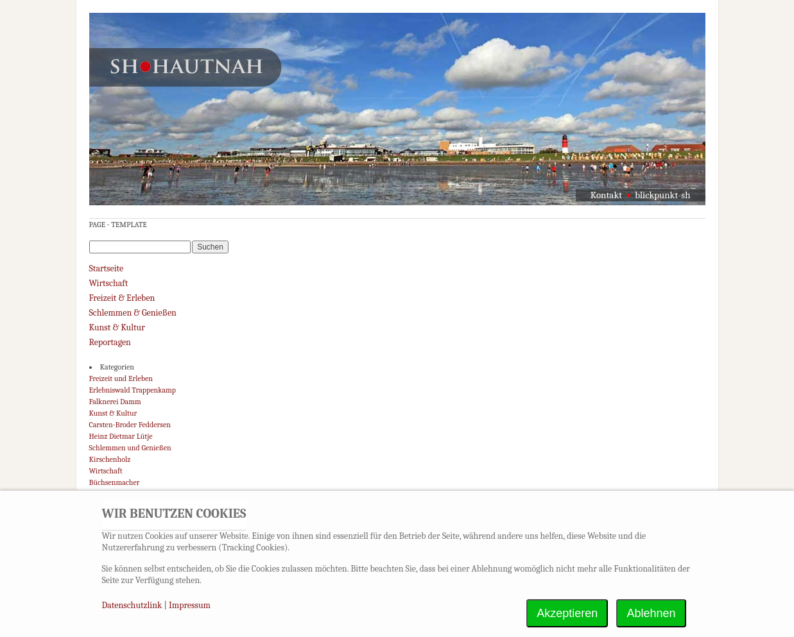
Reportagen (110, 342)
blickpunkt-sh (662, 195)
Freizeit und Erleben (121, 378)
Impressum (190, 605)
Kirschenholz (110, 459)
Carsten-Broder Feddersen (130, 424)
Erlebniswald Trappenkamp (133, 390)
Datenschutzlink (133, 605)
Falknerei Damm (115, 401)
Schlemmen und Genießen (130, 447)
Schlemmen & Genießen (133, 312)
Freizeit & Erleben (122, 298)
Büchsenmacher (114, 482)
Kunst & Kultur (117, 327)
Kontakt (606, 195)
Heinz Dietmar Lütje (121, 436)
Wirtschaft (108, 283)
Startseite (106, 268)
